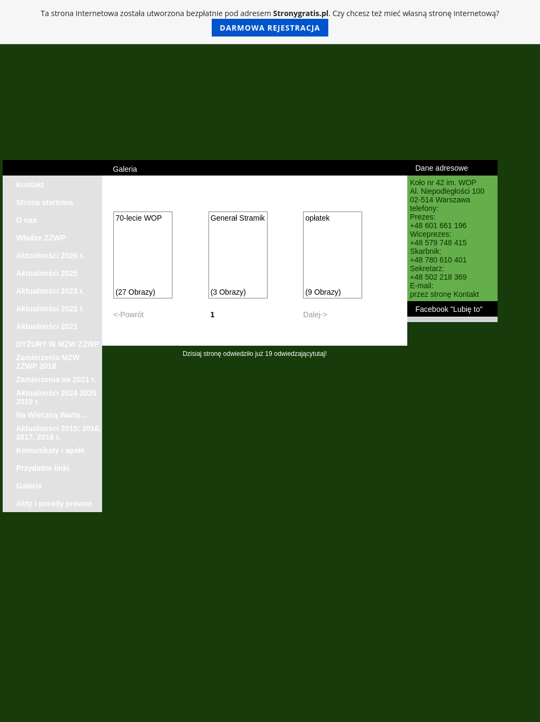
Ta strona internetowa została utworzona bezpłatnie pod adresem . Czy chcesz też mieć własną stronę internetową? (270, 22)
